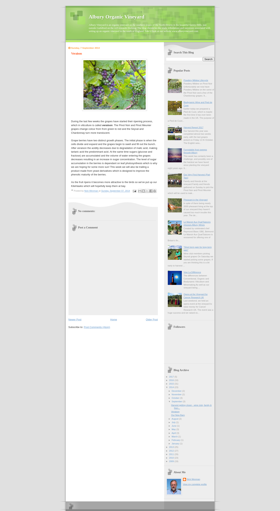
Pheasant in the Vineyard (195, 200)
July (174, 422)
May (174, 429)
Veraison (175, 411)
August (175, 419)
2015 (172, 384)
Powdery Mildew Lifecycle (196, 80)
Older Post (152, 319)
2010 (172, 458)
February (176, 440)
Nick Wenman (193, 479)
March (175, 436)
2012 (172, 451)
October (176, 398)
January (176, 443)
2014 (172, 387)
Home (113, 319)
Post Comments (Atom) (97, 327)
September (177, 401)
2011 (172, 454)
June (174, 426)
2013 (172, 447)
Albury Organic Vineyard (116, 17)
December (177, 391)
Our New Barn (178, 415)
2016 (172, 380)
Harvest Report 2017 (193, 127)
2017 (172, 377)
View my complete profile (195, 484)
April (174, 433)
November (177, 394)
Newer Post (74, 319)
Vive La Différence (192, 272)
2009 (172, 461)
